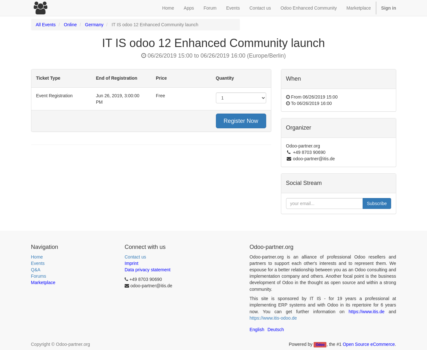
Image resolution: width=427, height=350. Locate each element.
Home (37, 256)
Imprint (131, 263)
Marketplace (359, 8)
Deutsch (275, 329)
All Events (46, 24)
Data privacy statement (147, 269)
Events (38, 263)
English (257, 329)
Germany (94, 24)
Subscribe (377, 203)
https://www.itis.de (366, 311)
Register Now (241, 121)
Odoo (320, 344)
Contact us (135, 256)
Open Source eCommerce (369, 344)
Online (70, 24)
